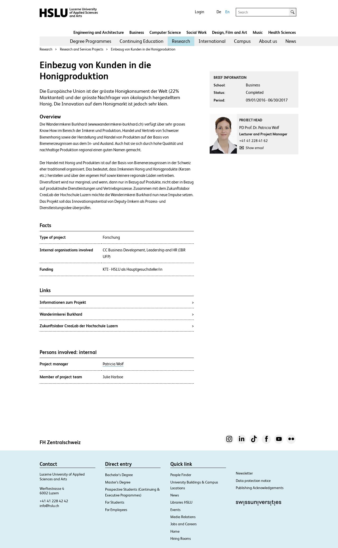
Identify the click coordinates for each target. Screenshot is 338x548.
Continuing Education (141, 41)
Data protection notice (253, 480)
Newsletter (244, 473)
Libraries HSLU (181, 502)
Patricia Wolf (113, 364)
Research (181, 41)
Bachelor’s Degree (119, 475)
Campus (242, 41)
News (290, 41)
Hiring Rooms (180, 538)
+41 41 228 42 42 (54, 501)
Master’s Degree (117, 482)
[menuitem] (90, 41)
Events (175, 510)
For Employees (116, 510)
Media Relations (183, 517)
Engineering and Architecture (98, 32)
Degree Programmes (90, 41)
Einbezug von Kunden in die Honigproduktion (143, 49)
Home (175, 531)
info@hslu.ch (49, 506)
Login (199, 12)
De (219, 12)
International (212, 41)
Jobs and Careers (183, 524)
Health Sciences (282, 32)
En (227, 12)
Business (136, 32)
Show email (255, 148)
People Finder (180, 475)
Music (258, 32)
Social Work (196, 32)
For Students (114, 502)
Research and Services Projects (81, 49)
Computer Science (165, 32)
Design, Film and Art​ (229, 32)
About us (268, 41)
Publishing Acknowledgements (260, 488)
